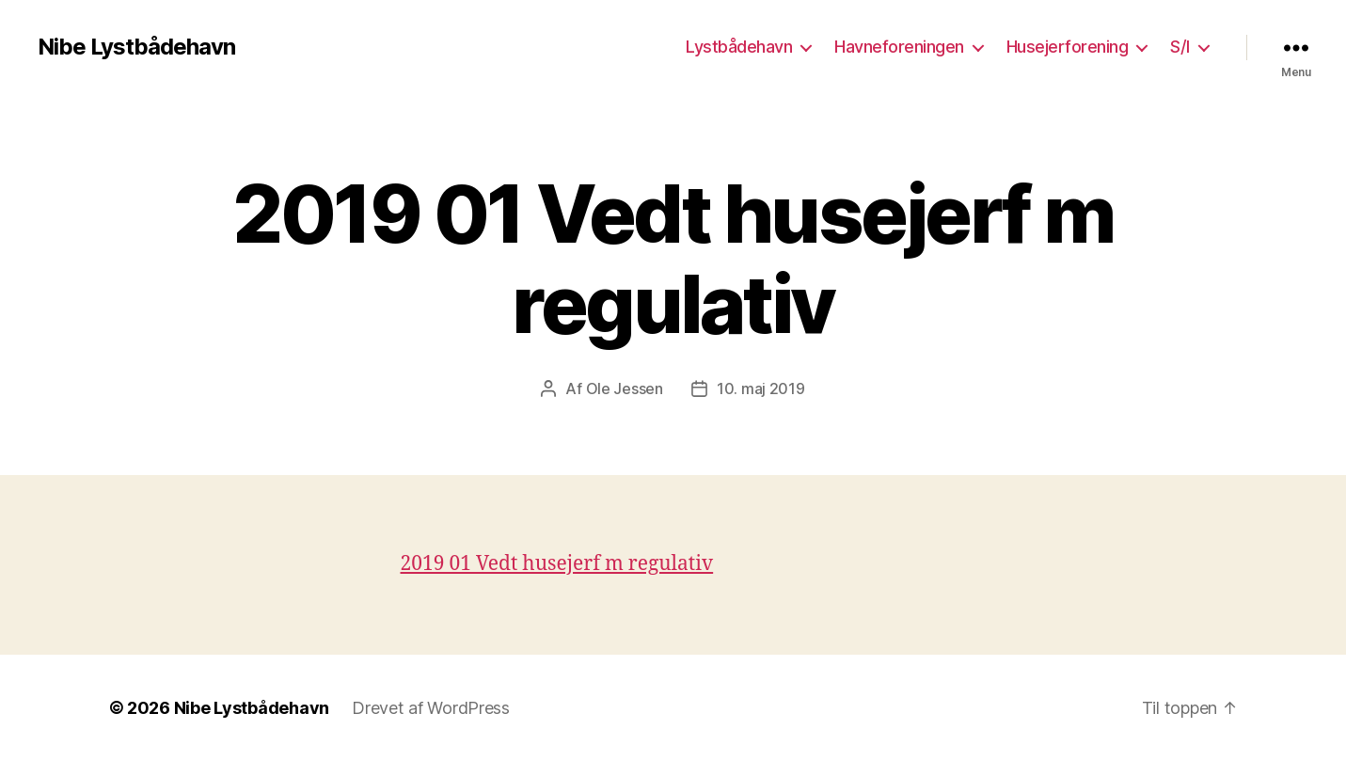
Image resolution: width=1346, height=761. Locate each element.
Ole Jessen (624, 388)
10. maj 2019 (761, 388)
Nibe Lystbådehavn (136, 47)
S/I (1180, 46)
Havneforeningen (899, 46)
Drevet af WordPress (431, 708)
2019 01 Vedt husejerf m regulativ (557, 564)
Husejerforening (1067, 46)
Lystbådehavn (739, 46)
